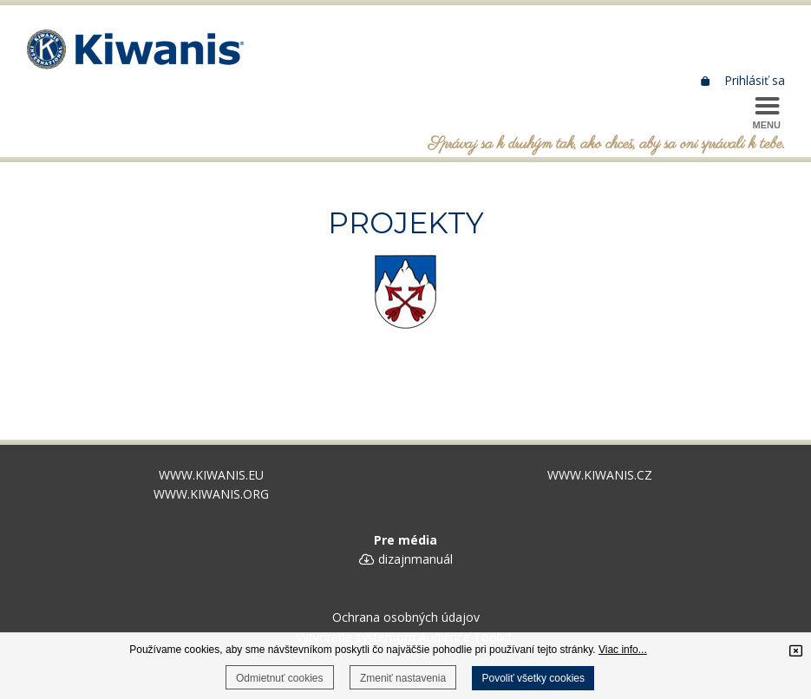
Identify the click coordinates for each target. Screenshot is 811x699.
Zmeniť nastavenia (403, 678)
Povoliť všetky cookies (533, 678)
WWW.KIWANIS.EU (211, 475)
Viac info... (622, 649)
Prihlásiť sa (744, 80)
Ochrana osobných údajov (406, 617)
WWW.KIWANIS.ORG (211, 494)
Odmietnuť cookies (280, 678)
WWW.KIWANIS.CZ (599, 475)
